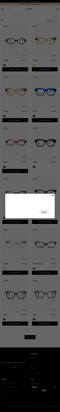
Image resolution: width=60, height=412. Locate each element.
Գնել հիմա (44, 212)
